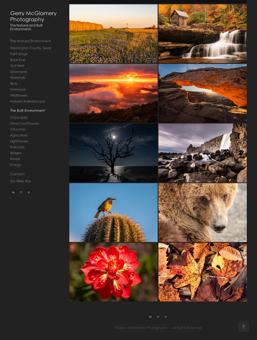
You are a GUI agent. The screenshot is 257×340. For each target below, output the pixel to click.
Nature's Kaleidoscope (27, 101)
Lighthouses (19, 141)
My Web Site (20, 181)
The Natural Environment (30, 41)
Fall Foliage (19, 54)
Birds (13, 83)
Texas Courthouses (24, 123)
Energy (15, 165)
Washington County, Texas (30, 48)
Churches (17, 129)
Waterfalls (17, 78)
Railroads (17, 147)
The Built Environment (27, 110)
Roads (15, 159)
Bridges (15, 153)
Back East (17, 60)
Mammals (18, 89)
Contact (17, 174)
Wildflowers (18, 95)
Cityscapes (18, 117)
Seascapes (18, 72)
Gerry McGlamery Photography (34, 16)
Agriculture (18, 135)
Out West (17, 66)
